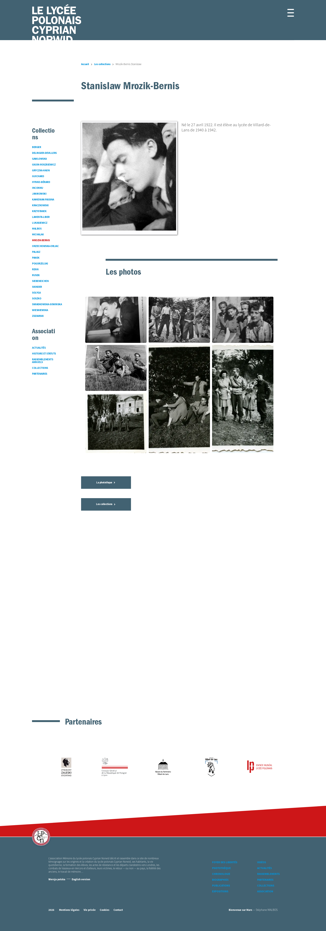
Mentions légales (69, 913)
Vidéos (261, 865)
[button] (286, 12)
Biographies (220, 883)
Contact (118, 913)
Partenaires (265, 883)
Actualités (264, 871)
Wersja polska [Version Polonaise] (56, 882)
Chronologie (221, 877)
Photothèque (221, 871)
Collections (265, 888)
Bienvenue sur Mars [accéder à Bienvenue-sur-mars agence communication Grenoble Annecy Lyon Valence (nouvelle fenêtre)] (240, 913)
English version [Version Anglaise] (81, 882)
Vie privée (90, 913)
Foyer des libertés (224, 865)
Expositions (220, 894)
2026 (51, 913)
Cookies (104, 913)
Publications (221, 888)
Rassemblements (268, 877)
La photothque (105, 646)
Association (265, 894)
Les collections (105, 668)
